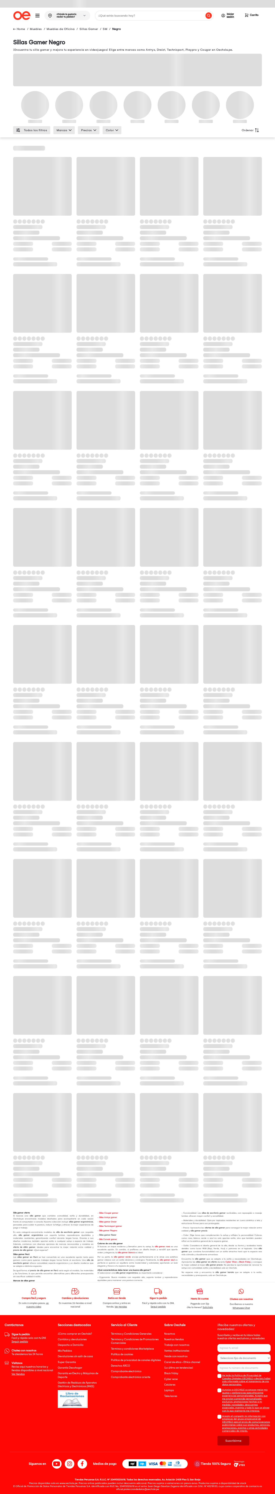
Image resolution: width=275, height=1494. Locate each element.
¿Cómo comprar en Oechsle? (75, 1333)
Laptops (169, 1390)
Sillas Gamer (89, 29)
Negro (116, 29)
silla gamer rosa (162, 1246)
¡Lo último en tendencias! (178, 1367)
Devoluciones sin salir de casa (75, 1356)
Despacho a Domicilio (70, 1344)
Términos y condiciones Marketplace (132, 1348)
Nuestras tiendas (174, 1339)
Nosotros (169, 1333)
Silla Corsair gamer (108, 1239)
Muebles (36, 29)
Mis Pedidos (65, 1350)
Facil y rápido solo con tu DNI (29, 1338)
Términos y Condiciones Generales (131, 1333)
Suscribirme (233, 1440)
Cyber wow (171, 1379)
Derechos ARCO (120, 1365)
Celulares (169, 1384)
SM (105, 29)
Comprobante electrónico (126, 1371)
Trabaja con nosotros (176, 1344)
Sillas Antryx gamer (108, 1217)
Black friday (171, 1373)
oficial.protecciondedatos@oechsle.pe (137, 1489)
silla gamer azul (167, 1260)
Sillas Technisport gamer (110, 1226)
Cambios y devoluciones (72, 1339)
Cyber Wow (231, 1262)
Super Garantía (67, 1362)
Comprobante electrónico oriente (130, 1377)
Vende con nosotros (176, 1356)
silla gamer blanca (126, 1252)
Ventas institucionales (176, 1350)
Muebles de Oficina (61, 29)
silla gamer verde (122, 1257)
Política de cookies (122, 1354)
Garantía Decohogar (70, 1367)
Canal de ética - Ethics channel (182, 1362)
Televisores (170, 1396)
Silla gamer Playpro (108, 1230)
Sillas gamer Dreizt (107, 1222)
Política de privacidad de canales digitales (136, 1360)
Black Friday (244, 1262)
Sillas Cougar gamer (108, 1213)
